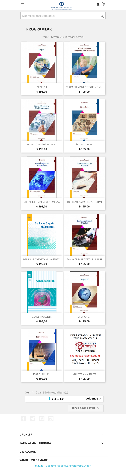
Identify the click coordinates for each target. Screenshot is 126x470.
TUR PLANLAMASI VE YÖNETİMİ (84, 201)
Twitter (32, 418)
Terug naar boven (86, 408)
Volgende (94, 399)
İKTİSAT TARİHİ (84, 144)
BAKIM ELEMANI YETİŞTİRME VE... (84, 87)
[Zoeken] (63, 15)
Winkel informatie (34, 460)
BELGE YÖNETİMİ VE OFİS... (42, 144)
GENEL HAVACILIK (41, 316)
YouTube (41, 418)
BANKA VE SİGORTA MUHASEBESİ (41, 259)
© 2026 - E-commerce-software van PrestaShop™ (63, 465)
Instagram (50, 418)
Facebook (23, 418)
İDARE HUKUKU (41, 374)
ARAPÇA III (84, 316)
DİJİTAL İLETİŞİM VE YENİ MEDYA (42, 201)
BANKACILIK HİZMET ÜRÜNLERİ (84, 259)
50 (62, 399)
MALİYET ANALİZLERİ (84, 374)
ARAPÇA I (42, 87)
